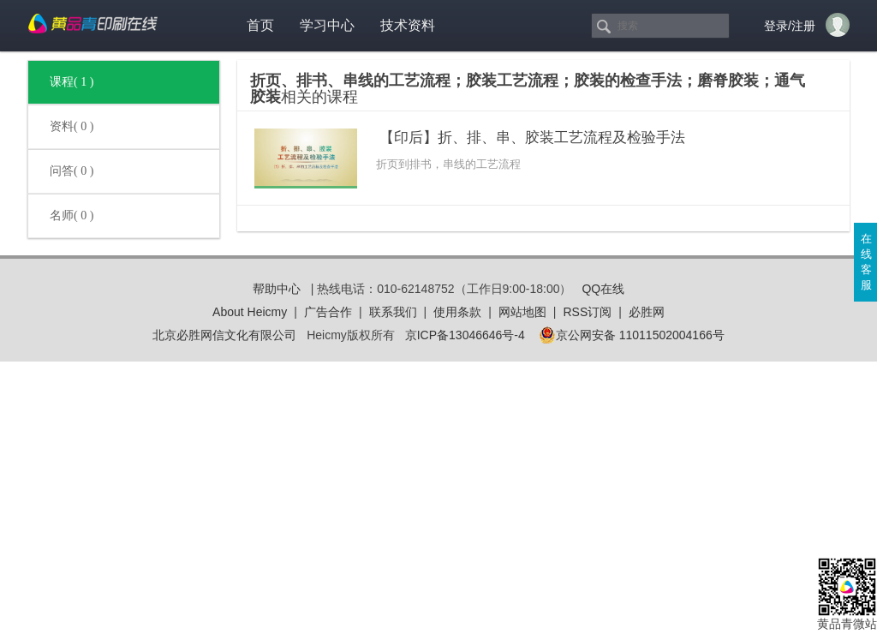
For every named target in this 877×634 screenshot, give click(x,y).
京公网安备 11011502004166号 (632, 335)
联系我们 (393, 312)
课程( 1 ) (71, 81)
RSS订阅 (587, 312)
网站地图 (522, 312)
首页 (260, 25)
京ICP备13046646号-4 (465, 335)
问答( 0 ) (71, 170)
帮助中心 (277, 289)
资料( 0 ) (71, 126)
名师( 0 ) (71, 215)
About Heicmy (249, 312)
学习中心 (327, 25)
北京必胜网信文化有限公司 (224, 335)
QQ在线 (603, 289)
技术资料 (407, 25)
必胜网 (647, 312)
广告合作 (328, 312)
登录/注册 (789, 26)
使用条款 (457, 312)
